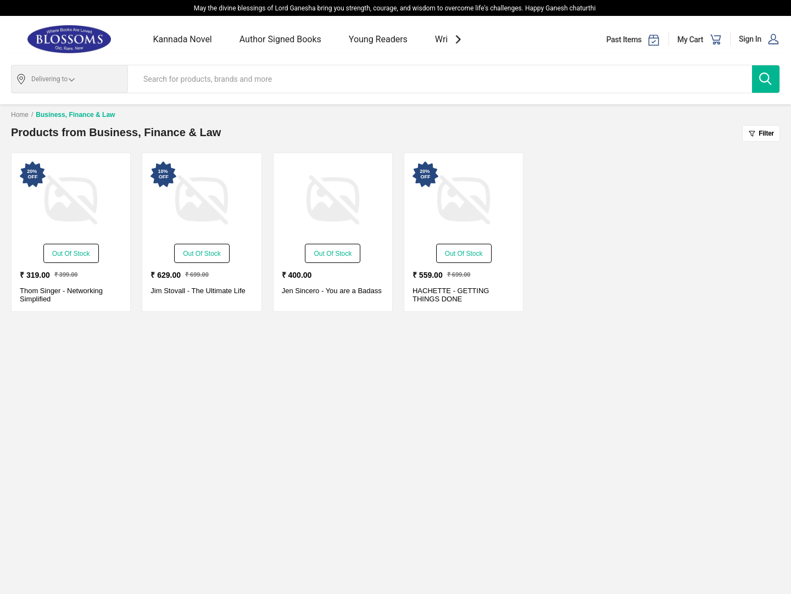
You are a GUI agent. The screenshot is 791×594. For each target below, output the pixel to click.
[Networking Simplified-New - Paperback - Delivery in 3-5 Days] (70, 199)
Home (20, 115)
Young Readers (378, 39)
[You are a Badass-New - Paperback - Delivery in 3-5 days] (332, 199)
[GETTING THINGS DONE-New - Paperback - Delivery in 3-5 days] (463, 199)
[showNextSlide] (458, 39)
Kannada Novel (182, 39)
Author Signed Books (280, 39)
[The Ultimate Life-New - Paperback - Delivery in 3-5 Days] (201, 199)
